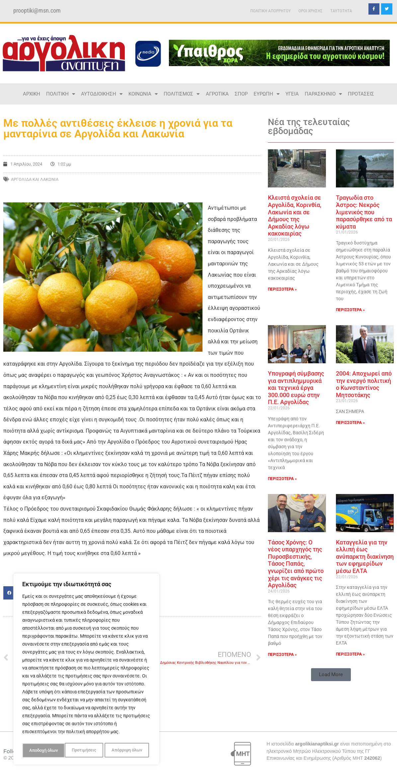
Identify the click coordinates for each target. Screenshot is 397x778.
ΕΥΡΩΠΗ (266, 94)
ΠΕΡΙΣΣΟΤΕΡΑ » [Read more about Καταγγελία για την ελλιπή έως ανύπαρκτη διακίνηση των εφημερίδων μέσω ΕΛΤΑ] (350, 654)
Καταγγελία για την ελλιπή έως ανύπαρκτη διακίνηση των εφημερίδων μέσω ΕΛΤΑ (365, 556)
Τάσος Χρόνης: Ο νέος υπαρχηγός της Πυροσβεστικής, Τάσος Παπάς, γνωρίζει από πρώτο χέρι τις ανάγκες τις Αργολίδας (296, 564)
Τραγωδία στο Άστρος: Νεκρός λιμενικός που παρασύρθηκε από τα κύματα (364, 212)
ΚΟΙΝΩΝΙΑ (143, 94)
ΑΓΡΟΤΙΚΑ (217, 94)
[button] (331, 674)
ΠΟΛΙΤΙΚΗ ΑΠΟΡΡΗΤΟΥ (270, 10)
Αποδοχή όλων (129, 750)
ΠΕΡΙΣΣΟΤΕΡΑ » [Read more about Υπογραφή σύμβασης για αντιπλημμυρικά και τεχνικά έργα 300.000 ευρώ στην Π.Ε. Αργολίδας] (282, 478)
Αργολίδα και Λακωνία (34, 179)
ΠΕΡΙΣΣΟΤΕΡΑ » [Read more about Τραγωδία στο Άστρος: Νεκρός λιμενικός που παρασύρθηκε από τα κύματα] (350, 310)
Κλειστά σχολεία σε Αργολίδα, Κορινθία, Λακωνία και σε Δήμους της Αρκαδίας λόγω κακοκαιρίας (294, 215)
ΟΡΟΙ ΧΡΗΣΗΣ (310, 10)
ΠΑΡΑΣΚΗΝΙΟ (323, 94)
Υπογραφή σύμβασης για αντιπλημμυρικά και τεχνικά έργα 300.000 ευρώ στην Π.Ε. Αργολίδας (296, 387)
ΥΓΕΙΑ (292, 94)
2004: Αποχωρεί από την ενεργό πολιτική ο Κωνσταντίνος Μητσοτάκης (364, 384)
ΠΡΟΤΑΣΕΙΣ (361, 94)
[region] (86, 670)
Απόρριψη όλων (84, 750)
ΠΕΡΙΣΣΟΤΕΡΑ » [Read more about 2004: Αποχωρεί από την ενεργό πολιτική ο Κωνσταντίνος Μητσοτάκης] (350, 422)
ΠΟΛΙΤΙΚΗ (60, 94)
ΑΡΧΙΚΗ (31, 94)
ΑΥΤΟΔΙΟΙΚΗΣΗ (101, 94)
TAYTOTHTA (341, 10)
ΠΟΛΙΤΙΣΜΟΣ (181, 94)
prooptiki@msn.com (37, 10)
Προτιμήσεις (40, 750)
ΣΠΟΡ (241, 94)
